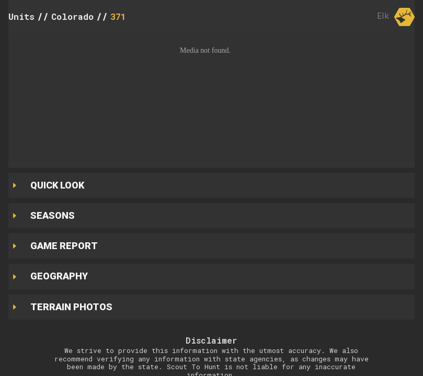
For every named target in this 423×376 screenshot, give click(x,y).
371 (118, 16)
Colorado (72, 16)
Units (21, 16)
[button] (211, 97)
